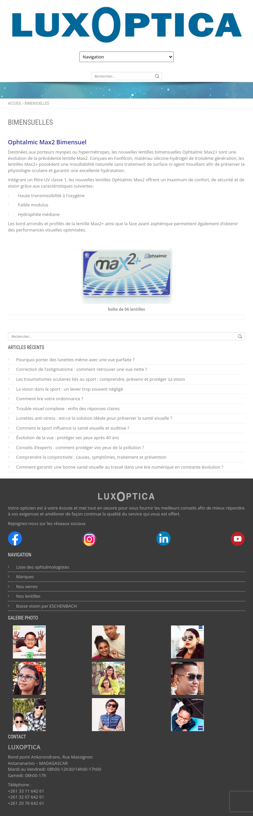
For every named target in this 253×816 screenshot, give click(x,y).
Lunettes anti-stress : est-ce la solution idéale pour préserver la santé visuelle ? (94, 418)
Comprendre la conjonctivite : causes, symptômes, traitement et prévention (91, 457)
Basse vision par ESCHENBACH (46, 606)
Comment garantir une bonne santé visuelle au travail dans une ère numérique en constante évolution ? (119, 467)
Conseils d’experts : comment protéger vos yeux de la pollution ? (80, 447)
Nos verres (27, 586)
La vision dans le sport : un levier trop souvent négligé (69, 389)
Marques (25, 577)
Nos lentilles (28, 596)
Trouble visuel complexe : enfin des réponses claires (68, 408)
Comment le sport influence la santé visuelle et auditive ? (72, 428)
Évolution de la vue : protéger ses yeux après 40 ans (67, 438)
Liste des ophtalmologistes (42, 567)
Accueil (15, 103)
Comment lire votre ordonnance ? (49, 399)
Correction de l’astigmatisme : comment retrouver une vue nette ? (81, 369)
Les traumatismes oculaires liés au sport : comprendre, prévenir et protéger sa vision (100, 379)
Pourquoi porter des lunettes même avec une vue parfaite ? (75, 360)
